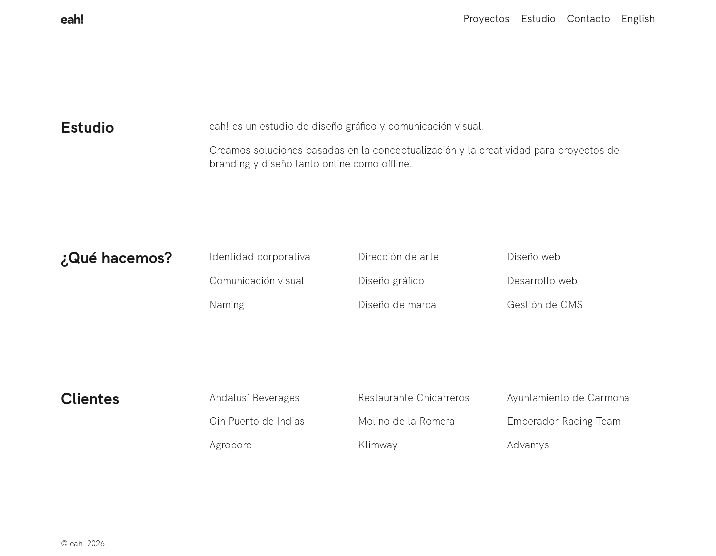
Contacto (588, 18)
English (638, 18)
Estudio (538, 18)
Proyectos (486, 18)
